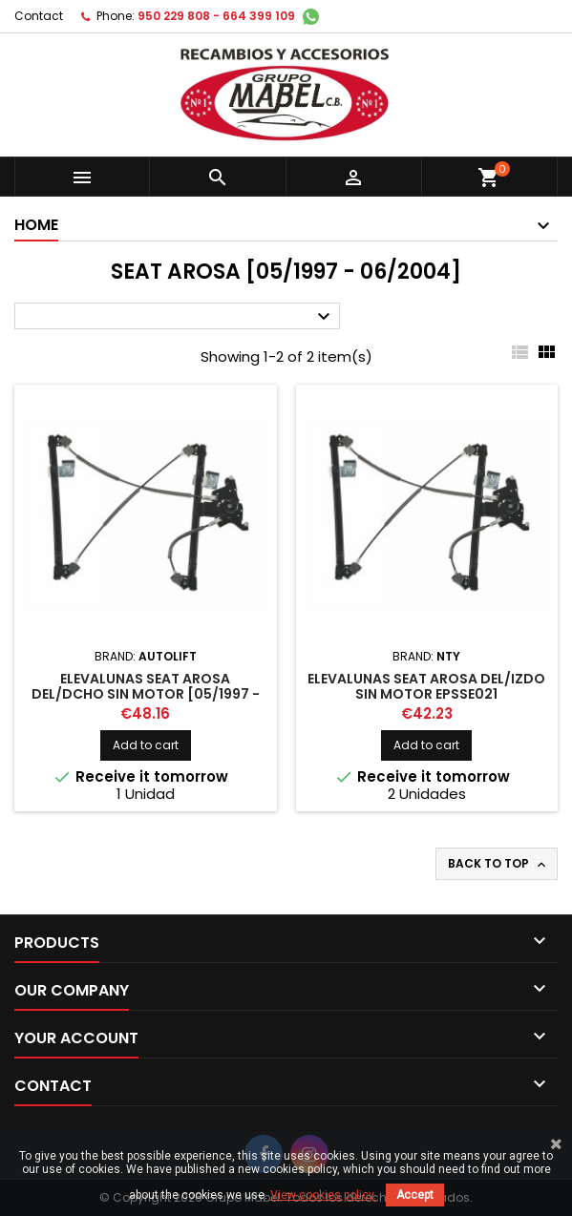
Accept (415, 1195)
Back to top (498, 863)
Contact (38, 16)
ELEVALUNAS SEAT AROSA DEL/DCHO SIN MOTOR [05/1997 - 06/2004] (146, 694)
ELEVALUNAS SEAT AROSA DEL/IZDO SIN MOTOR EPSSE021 (426, 686)
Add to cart (146, 745)
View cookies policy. (323, 1195)
